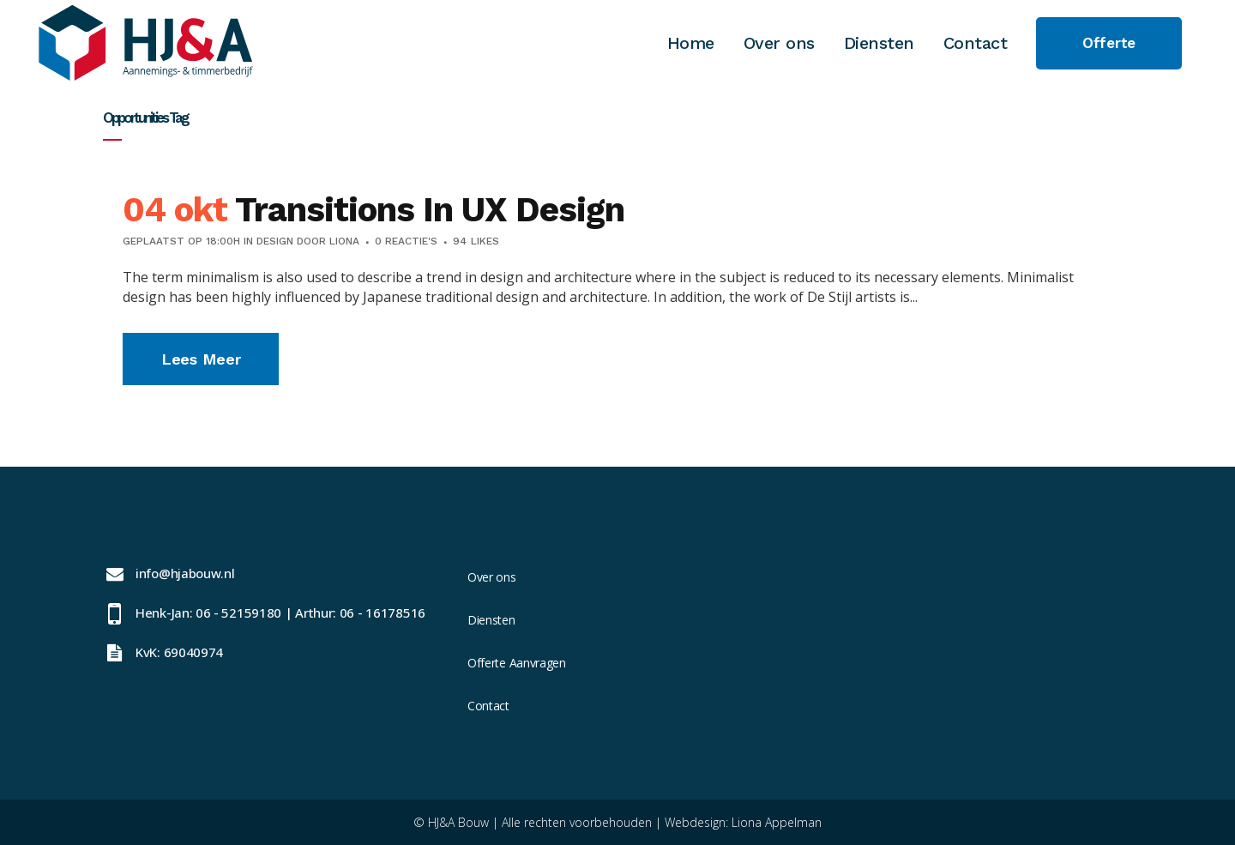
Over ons (491, 577)
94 (476, 241)
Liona (344, 241)
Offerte (1109, 42)
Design (274, 241)
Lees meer (200, 359)
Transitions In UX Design (429, 210)
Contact (488, 705)
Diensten (491, 620)
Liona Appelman (777, 822)
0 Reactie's (406, 241)
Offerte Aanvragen (516, 663)
